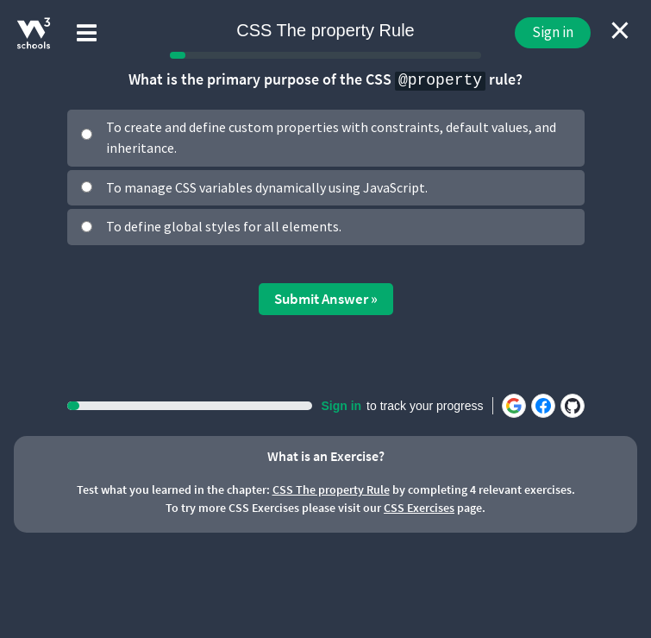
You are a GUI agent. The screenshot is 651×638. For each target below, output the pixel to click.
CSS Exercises (419, 507)
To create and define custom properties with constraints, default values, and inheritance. (331, 137)
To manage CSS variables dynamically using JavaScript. (267, 187)
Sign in (552, 31)
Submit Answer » (326, 298)
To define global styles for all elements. (223, 226)
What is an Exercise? (326, 455)
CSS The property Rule (331, 489)
